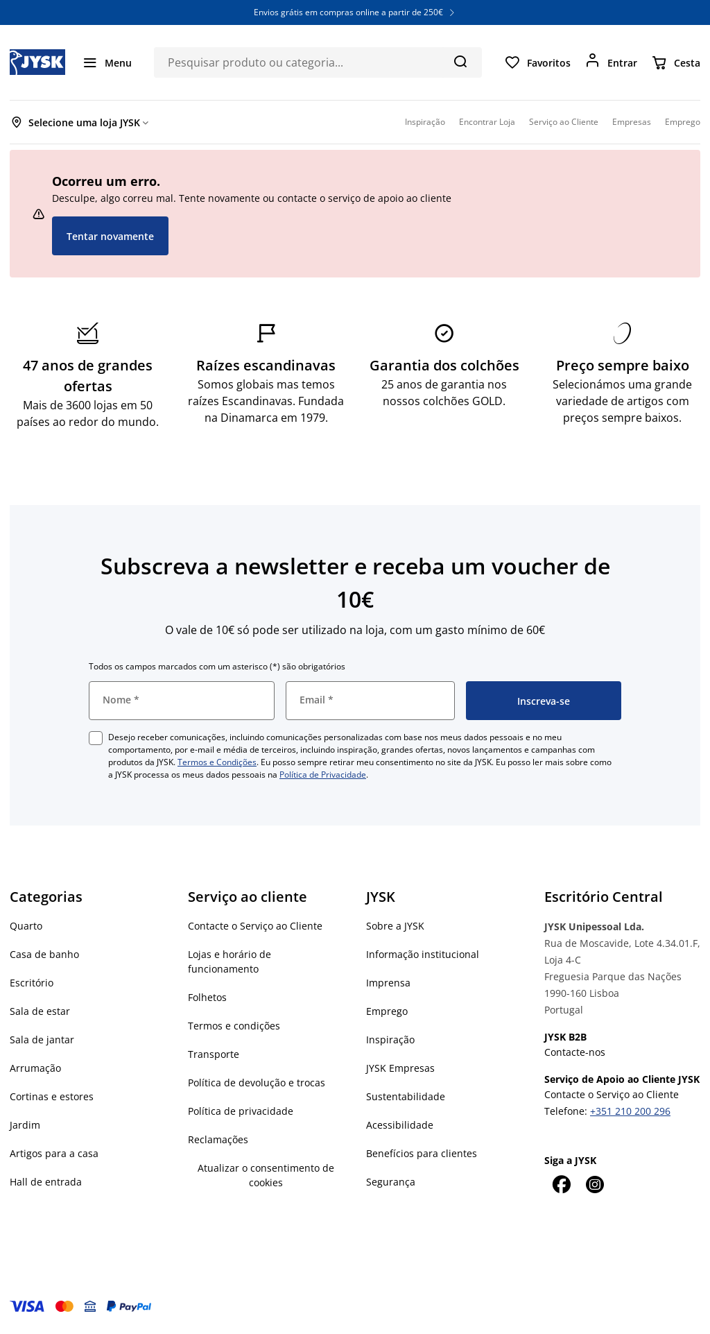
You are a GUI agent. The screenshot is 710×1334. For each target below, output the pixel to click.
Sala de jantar (42, 1039)
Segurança (390, 1181)
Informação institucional (422, 954)
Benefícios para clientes (421, 1153)
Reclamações (218, 1139)
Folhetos (207, 997)
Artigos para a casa (54, 1153)
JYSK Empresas (400, 1068)
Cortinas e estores (52, 1096)
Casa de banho (44, 954)
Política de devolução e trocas (256, 1082)
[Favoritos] (537, 62)
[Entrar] (611, 62)
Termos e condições (234, 1025)
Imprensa (388, 982)
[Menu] (107, 62)
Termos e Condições (217, 762)
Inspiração (390, 1039)
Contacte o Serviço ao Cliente (255, 925)
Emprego (387, 1011)
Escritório (31, 982)
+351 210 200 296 (630, 1111)
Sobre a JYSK (395, 925)
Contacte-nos (574, 1052)
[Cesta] (675, 62)
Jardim (25, 1124)
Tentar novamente (110, 236)
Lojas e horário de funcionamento (229, 961)
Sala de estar (40, 1011)
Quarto (26, 925)
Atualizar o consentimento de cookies (266, 1175)
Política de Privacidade (322, 774)
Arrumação (35, 1068)
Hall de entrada (46, 1181)
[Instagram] (594, 1184)
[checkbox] (96, 738)
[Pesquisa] (460, 61)
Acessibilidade (399, 1124)
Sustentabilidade (405, 1096)
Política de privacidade (240, 1111)
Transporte (213, 1054)
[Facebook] (561, 1184)
